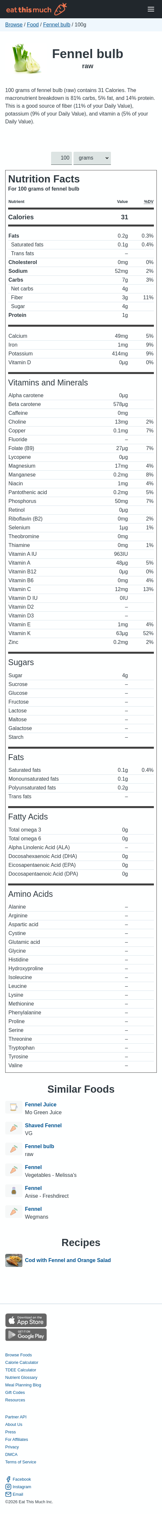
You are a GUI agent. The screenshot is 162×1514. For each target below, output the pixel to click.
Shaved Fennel (43, 1125)
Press (10, 1431)
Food (33, 24)
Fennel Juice (41, 1104)
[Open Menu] (151, 9)
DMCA (11, 1454)
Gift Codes (15, 1392)
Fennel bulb (57, 24)
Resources (15, 1399)
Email (14, 1494)
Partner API (15, 1416)
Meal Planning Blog (23, 1384)
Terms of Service (20, 1461)
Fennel (33, 1167)
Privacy (12, 1446)
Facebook (18, 1479)
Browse (13, 24)
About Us (13, 1424)
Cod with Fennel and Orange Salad (68, 1260)
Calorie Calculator (21, 1362)
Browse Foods (18, 1354)
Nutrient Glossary (21, 1377)
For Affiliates (16, 1439)
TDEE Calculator (20, 1369)
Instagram (18, 1487)
